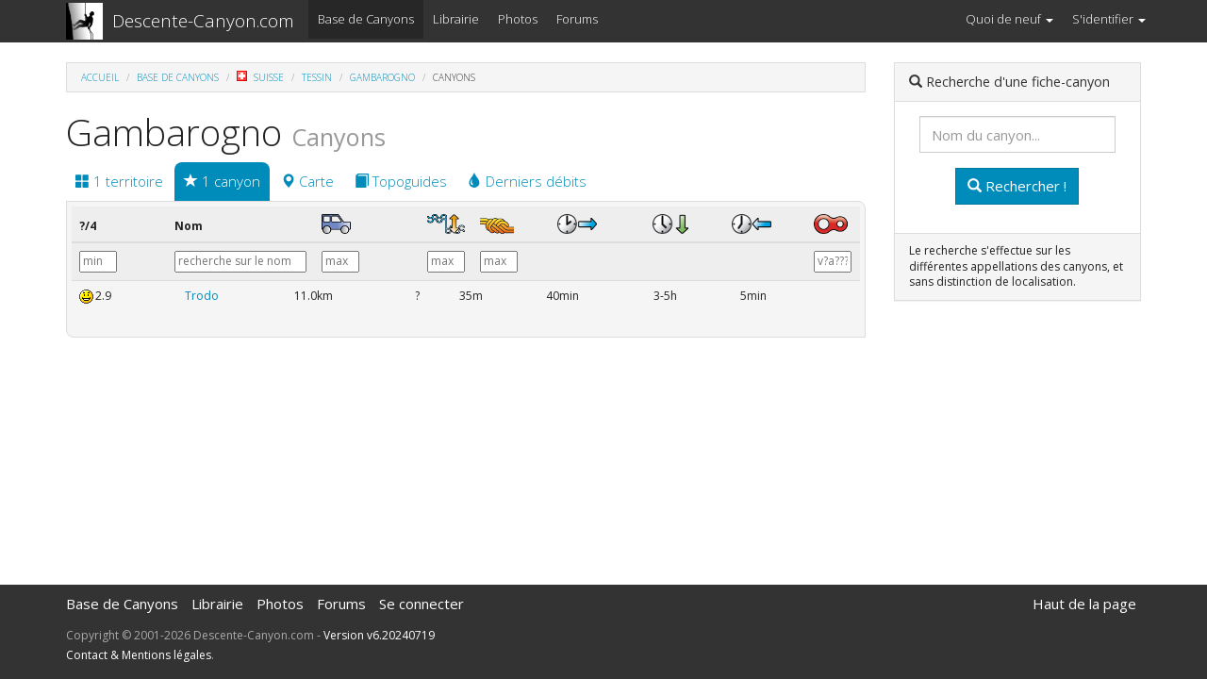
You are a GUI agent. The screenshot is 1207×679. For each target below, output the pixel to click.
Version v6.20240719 (379, 635)
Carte (307, 181)
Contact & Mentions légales (138, 655)
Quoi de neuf (1009, 18)
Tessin (317, 77)
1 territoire (119, 181)
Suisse (260, 77)
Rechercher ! (1016, 185)
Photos (517, 18)
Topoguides (401, 181)
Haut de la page (1084, 603)
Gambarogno (382, 77)
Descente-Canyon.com (203, 20)
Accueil (100, 77)
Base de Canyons (366, 18)
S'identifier (1109, 18)
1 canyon (222, 181)
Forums (577, 18)
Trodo (202, 296)
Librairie (456, 18)
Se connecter (421, 603)
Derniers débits (527, 181)
